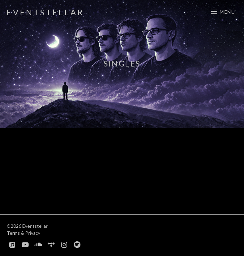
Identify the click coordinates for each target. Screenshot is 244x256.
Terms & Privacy (23, 233)
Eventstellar (45, 12)
